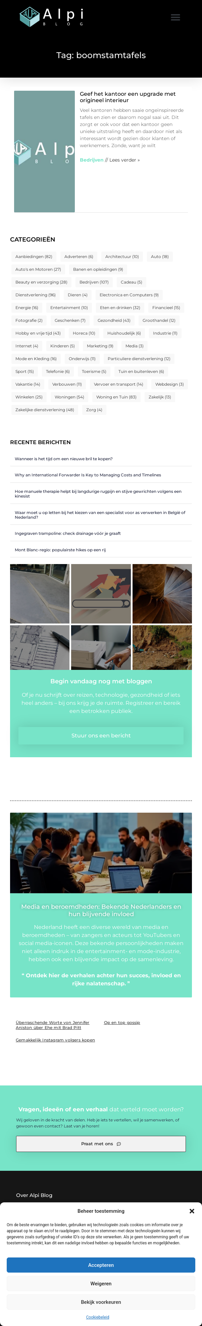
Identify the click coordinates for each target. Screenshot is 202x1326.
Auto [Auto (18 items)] (160, 256)
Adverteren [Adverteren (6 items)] (78, 256)
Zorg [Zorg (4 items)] (94, 409)
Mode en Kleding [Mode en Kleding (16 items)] (36, 358)
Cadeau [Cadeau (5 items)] (131, 282)
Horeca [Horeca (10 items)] (84, 333)
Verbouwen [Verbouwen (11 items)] (67, 384)
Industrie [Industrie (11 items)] (165, 333)
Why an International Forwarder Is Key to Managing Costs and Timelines (88, 474)
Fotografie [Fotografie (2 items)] (29, 320)
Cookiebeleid (97, 1317)
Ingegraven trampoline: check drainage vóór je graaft (68, 533)
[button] (192, 1211)
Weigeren (101, 1284)
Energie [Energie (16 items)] (26, 307)
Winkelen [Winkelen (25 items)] (29, 396)
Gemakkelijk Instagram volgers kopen (55, 1039)
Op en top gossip (122, 1022)
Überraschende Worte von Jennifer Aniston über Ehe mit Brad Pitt (52, 1025)
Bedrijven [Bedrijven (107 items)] (94, 282)
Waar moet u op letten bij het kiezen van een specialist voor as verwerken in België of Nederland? (100, 515)
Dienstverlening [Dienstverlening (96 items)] (35, 294)
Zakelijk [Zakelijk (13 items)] (160, 396)
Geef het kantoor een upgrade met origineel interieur (128, 97)
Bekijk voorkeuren (101, 1302)
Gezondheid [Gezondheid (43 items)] (114, 320)
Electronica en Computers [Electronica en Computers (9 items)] (129, 294)
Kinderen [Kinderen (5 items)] (62, 345)
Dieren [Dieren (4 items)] (78, 294)
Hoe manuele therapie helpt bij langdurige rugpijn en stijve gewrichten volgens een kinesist (98, 494)
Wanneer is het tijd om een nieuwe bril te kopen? (64, 458)
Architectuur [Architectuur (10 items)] (122, 256)
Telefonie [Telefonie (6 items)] (58, 371)
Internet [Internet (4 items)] (26, 345)
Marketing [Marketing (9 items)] (100, 345)
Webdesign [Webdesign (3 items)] (169, 384)
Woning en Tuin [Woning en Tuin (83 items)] (116, 396)
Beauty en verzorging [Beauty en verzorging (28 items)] (41, 282)
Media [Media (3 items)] (134, 345)
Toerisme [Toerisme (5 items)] (94, 371)
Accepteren (101, 1265)
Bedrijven (92, 160)
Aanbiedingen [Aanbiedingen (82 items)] (33, 256)
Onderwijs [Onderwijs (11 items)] (82, 358)
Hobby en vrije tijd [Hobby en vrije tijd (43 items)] (38, 333)
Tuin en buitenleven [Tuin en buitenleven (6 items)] (141, 371)
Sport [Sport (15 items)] (24, 371)
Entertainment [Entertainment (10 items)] (69, 307)
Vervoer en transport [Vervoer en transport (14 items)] (118, 384)
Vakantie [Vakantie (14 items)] (27, 384)
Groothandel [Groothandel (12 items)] (159, 320)
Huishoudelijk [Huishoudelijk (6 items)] (124, 333)
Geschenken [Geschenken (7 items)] (70, 320)
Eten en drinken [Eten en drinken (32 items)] (120, 307)
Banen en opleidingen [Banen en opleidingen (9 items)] (98, 269)
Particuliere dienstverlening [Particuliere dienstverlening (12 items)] (139, 358)
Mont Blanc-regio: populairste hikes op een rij (60, 549)
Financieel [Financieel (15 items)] (166, 307)
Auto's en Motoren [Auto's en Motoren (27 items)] (38, 269)
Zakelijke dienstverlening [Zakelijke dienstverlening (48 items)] (44, 409)
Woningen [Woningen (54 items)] (69, 396)
